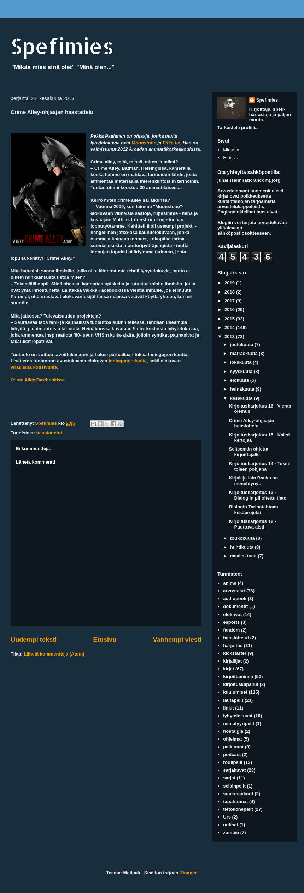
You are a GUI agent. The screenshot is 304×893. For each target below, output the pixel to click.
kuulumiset (235, 692)
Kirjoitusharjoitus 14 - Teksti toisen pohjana (259, 466)
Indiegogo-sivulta (128, 360)
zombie (231, 832)
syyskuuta (242, 371)
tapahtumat (235, 801)
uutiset (230, 824)
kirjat (228, 668)
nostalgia (233, 731)
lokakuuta (241, 362)
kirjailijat (232, 661)
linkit (228, 708)
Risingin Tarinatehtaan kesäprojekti (253, 509)
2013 (230, 336)
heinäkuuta (243, 389)
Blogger (188, 872)
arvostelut (234, 590)
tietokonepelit (238, 809)
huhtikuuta (242, 547)
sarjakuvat (234, 770)
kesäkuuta (242, 398)
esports (231, 622)
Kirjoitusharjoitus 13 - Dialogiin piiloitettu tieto (257, 495)
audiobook (234, 598)
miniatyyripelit (238, 723)
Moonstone (143, 142)
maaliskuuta (244, 556)
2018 (230, 292)
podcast (232, 754)
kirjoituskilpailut (240, 684)
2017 (230, 300)
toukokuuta (243, 538)
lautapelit (233, 700)
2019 (230, 282)
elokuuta (240, 380)
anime (229, 583)
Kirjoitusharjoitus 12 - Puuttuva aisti (252, 524)
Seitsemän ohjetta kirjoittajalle (248, 451)
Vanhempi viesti (177, 639)
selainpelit (234, 786)
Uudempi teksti (34, 639)
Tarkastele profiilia (237, 127)
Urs (227, 817)
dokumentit (235, 606)
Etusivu (105, 639)
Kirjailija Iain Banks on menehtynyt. (253, 480)
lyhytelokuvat (237, 715)
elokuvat (232, 614)
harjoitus (232, 645)
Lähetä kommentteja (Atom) (54, 654)
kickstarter (234, 653)
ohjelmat (232, 739)
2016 (230, 309)
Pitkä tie (171, 142)
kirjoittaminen (238, 676)
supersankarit (238, 793)
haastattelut (49, 432)
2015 (230, 318)
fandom (231, 630)
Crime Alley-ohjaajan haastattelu (251, 423)
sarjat (229, 777)
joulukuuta (242, 344)
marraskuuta (244, 353)
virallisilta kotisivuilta (34, 367)
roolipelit (232, 762)
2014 (230, 327)
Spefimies (62, 46)
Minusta (231, 149)
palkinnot (233, 746)
